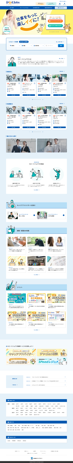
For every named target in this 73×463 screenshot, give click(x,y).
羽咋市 (44, 403)
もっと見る (36, 190)
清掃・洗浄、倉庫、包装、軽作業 (14, 429)
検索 (61, 45)
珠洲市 (35, 403)
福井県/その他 (51, 410)
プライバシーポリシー (43, 451)
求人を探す (12, 7)
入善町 (26, 414)
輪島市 (31, 403)
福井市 (17, 408)
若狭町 (46, 410)
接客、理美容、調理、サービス (27, 425)
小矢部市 (49, 412)
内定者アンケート (17, 451)
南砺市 (54, 412)
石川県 (13, 404)
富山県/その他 (36, 414)
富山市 (17, 412)
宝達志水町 (41, 406)
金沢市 (17, 403)
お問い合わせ (61, 7)
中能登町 (47, 406)
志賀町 (36, 406)
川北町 (22, 406)
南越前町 (22, 410)
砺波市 (44, 412)
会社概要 (34, 451)
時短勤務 (13, 440)
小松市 (26, 403)
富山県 (13, 412)
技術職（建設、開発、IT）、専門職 (27, 427)
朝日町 (31, 414)
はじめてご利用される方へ (56, 25)
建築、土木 (38, 427)
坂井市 (54, 408)
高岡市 (21, 412)
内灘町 (31, 406)
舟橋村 (63, 412)
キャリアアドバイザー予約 (56, 21)
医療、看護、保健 (51, 425)
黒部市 (40, 412)
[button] (32, 99)
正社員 (9, 440)
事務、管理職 (10, 425)
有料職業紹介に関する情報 (54, 451)
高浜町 (36, 410)
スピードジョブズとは (24, 7)
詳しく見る (61, 58)
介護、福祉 (37, 425)
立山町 (21, 414)
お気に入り (64, 4)
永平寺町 (59, 408)
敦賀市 (21, 408)
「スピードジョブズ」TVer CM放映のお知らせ (40, 377)
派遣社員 (24, 440)
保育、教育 (44, 425)
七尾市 (21, 403)
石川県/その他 (62, 406)
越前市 (49, 408)
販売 (19, 425)
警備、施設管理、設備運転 (47, 427)
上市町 (17, 414)
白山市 (54, 403)
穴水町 (52, 406)
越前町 (27, 410)
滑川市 (35, 412)
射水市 (58, 412)
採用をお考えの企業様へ (63, 1)
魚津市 (26, 412)
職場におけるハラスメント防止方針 (32, 453)
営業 (15, 425)
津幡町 (27, 406)
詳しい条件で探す (59, 41)
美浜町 (31, 410)
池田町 (17, 410)
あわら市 (44, 408)
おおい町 (41, 410)
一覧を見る (61, 71)
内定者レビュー (26, 451)
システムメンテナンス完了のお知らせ (38, 385)
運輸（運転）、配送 (57, 427)
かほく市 (49, 403)
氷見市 (31, 412)
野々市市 (17, 406)
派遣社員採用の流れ (48, 7)
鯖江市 (40, 408)
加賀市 (40, 403)
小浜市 (26, 408)
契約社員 (19, 440)
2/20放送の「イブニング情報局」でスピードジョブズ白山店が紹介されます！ (45, 381)
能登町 (56, 406)
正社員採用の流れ (36, 7)
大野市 (31, 408)
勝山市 (35, 408)
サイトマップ (43, 453)
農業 (22, 429)
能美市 (58, 403)
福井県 (13, 408)
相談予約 (60, 4)
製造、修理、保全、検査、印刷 (13, 427)
